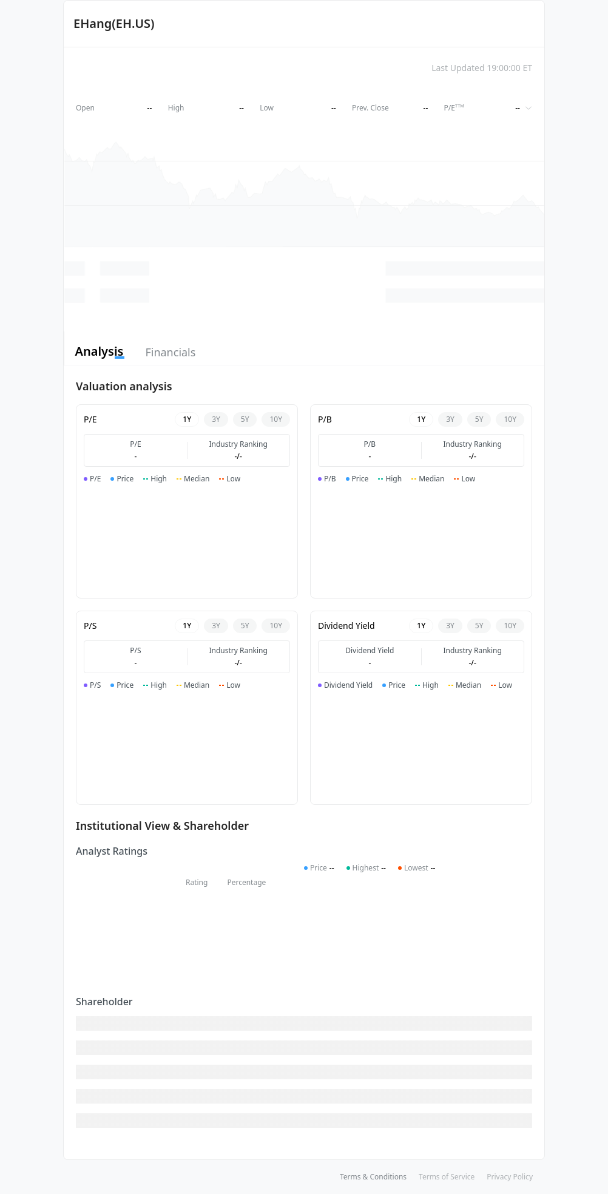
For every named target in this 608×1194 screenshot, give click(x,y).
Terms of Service (447, 1177)
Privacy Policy (510, 1177)
